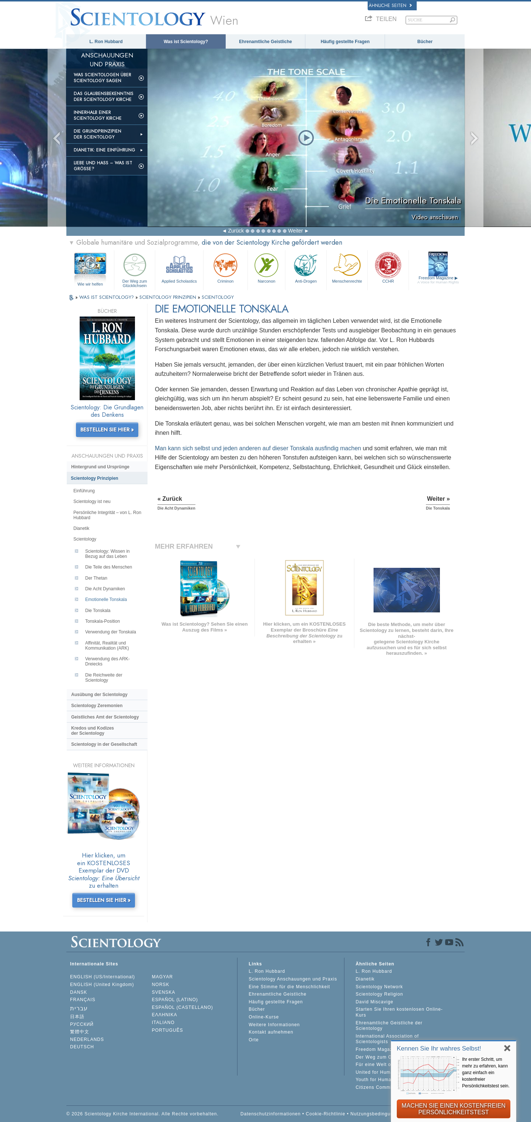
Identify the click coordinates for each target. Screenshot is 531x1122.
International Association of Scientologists (387, 1039)
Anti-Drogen (305, 267)
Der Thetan (96, 578)
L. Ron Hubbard (106, 41)
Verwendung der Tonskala (110, 632)
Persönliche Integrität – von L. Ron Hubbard (107, 515)
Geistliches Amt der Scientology (105, 717)
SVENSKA (164, 992)
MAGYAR (162, 976)
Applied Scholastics (179, 267)
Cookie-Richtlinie (325, 1113)
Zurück (236, 231)
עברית (79, 1008)
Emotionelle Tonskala (106, 599)
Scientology (84, 539)
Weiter (295, 231)
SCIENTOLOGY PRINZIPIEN (168, 297)
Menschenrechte (347, 267)
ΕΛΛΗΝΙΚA (164, 1014)
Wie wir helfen (90, 284)
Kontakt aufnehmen (271, 1032)
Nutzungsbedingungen (376, 1113)
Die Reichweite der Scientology (103, 677)
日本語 (77, 1016)
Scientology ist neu (92, 501)
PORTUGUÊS (167, 1030)
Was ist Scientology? (186, 41)
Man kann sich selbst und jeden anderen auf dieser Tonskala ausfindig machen (258, 448)
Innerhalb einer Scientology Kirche (98, 115)
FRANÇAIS (83, 999)
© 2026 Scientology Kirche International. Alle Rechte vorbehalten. (142, 1113)
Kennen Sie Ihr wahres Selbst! (439, 1048)
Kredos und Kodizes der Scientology (92, 731)
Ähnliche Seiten (390, 5)
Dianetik (81, 528)
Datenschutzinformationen (270, 1113)
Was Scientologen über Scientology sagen (102, 77)
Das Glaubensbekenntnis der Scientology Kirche (103, 96)
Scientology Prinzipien (94, 478)
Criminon (225, 267)
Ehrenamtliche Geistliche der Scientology (388, 1025)
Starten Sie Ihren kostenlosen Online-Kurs (398, 1012)
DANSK (78, 992)
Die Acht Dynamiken (105, 588)
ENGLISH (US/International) (102, 976)
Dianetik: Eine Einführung (104, 150)
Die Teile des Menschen (108, 567)
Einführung (84, 490)
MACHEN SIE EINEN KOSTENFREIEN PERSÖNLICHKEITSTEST (454, 1108)
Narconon (266, 267)
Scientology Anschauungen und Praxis (293, 979)
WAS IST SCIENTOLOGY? (107, 297)
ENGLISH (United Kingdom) (102, 984)
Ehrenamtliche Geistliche (265, 41)
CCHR (387, 267)
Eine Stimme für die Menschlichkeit (289, 986)
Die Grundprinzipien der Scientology (97, 134)
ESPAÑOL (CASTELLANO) (182, 1007)
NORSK (161, 984)
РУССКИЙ (82, 1024)
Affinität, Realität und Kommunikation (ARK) (107, 645)
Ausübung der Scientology (99, 694)
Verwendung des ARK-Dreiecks (107, 661)
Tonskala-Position (102, 621)
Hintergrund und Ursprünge (100, 466)
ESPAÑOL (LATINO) (175, 999)
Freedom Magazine (438, 280)
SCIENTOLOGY (218, 297)
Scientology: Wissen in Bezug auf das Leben (107, 554)
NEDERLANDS (87, 1039)
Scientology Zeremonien (96, 705)
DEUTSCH (82, 1046)
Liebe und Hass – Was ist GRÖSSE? (103, 166)
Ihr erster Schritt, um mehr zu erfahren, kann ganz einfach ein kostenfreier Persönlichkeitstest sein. (486, 1072)
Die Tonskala (97, 610)
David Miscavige (374, 1001)
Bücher (425, 41)
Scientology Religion (379, 994)
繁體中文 (79, 1031)
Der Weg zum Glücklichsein (134, 269)
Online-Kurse (264, 1017)
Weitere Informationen (274, 1024)
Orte (253, 1039)
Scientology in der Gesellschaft (104, 744)
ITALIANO (163, 1022)
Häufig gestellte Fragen (345, 41)
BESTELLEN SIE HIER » (107, 429)
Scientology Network (379, 986)
